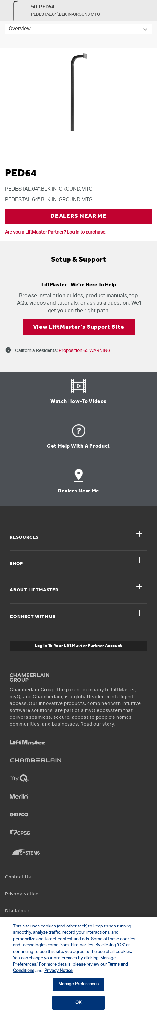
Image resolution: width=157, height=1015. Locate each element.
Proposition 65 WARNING (84, 350)
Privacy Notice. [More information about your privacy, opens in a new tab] (58, 971)
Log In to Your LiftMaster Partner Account (78, 646)
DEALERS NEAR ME (78, 216)
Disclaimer (17, 911)
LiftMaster (123, 690)
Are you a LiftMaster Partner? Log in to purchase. (55, 232)
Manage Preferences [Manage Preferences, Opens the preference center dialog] (78, 984)
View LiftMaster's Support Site (78, 327)
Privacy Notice (22, 894)
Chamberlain (47, 697)
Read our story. (97, 724)
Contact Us (18, 877)
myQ (15, 697)
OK (78, 1003)
